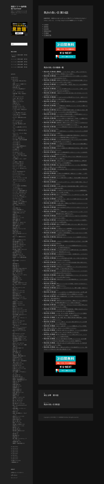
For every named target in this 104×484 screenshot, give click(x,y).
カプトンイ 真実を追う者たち (20, 130)
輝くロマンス (16, 402)
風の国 (14, 434)
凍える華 (15, 227)
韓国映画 (14, 462)
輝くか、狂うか (16, 400)
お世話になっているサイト (17, 472)
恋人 (14, 349)
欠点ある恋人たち (17, 364)
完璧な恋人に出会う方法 (18, 268)
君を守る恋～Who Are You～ (20, 81)
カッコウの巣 (16, 122)
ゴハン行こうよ (16, 198)
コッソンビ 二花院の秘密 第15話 (19, 64)
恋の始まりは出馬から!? (18, 337)
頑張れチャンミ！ (17, 426)
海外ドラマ (15, 460)
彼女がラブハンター (17, 292)
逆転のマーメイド (17, 416)
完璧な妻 (15, 267)
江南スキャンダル (17, 367)
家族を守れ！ (16, 279)
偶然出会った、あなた (18, 222)
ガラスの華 (15, 144)
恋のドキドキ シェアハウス (19, 330)
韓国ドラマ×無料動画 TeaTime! (18, 7)
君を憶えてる (16, 252)
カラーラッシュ (16, 136)
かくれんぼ (15, 104)
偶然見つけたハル (17, 224)
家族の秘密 (15, 278)
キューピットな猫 (17, 165)
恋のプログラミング (17, 333)
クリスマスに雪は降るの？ (19, 88)
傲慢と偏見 (15, 225)
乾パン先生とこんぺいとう (19, 205)
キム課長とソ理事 (17, 162)
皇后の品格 (15, 370)
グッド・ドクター (17, 92)
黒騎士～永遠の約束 (17, 443)
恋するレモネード (17, 313)
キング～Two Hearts (18, 171)
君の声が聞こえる (17, 243)
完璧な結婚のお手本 (17, 270)
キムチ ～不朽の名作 (18, 154)
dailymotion (47, 31)
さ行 (13, 446)
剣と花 (14, 230)
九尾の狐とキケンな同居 (18, 201)
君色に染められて (17, 254)
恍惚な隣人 (15, 351)
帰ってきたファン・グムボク (20, 284)
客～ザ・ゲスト (16, 273)
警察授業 (15, 394)
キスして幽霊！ (16, 147)
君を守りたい (16, 247)
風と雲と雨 (15, 429)
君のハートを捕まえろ (18, 240)
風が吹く (15, 427)
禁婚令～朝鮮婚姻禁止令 (18, 379)
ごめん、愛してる (17, 98)
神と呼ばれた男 (16, 376)
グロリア (15, 184)
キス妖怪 (15, 149)
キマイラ (15, 151)
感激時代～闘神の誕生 (18, 356)
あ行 (13, 77)
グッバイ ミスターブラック (19, 181)
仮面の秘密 (15, 219)
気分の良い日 (16, 365)
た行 (13, 448)
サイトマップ (14, 478)
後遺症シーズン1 (17, 302)
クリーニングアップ (17, 174)
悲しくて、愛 (16, 354)
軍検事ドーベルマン (17, 397)
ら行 (13, 457)
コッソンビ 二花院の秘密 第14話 (19, 67)
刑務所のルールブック (18, 228)
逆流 (14, 411)
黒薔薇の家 (15, 441)
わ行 (13, 458)
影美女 (14, 289)
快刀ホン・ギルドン (17, 305)
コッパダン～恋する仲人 (18, 192)
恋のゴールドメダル (17, 321)
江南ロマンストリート (18, 368)
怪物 (14, 306)
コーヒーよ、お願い (17, 195)
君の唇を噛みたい (17, 241)
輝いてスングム (16, 399)
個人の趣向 (15, 220)
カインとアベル (16, 120)
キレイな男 (15, 85)
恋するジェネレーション (18, 309)
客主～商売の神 (16, 271)
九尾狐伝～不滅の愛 (17, 203)
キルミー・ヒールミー (18, 166)
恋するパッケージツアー (18, 311)
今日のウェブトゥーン (18, 211)
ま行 (13, 453)
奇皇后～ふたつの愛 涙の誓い (20, 257)
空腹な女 (15, 383)
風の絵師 (15, 435)
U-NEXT (46, 25)
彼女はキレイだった (17, 297)
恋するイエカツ (16, 308)
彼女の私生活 (16, 295)
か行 (13, 79)
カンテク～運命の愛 (17, 138)
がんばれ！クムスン (17, 108)
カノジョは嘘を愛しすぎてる (20, 127)
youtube (46, 29)
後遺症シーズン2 (17, 303)
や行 (13, 455)
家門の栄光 (15, 281)
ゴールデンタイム (17, 96)
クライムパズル (16, 173)
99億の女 (15, 103)
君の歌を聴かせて (17, 246)
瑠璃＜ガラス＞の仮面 (18, 84)
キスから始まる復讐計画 (18, 146)
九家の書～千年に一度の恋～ (20, 93)
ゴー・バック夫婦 (17, 200)
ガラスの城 (15, 143)
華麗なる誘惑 (16, 389)
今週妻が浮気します (17, 213)
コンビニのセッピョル (18, 193)
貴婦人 (14, 395)
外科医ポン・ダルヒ (17, 255)
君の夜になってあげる (18, 244)
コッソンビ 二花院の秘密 (19, 190)
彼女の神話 (15, 294)
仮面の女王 (15, 216)
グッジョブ (15, 176)
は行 (13, 452)
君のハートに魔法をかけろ (19, 236)
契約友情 (15, 263)
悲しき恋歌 (15, 352)
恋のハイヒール (16, 100)
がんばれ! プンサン (17, 106)
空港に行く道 (16, 381)
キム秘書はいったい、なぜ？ (20, 158)
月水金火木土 (16, 357)
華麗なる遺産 (16, 391)
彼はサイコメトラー (17, 290)
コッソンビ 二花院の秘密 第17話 (19, 59)
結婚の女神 (15, 384)
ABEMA (46, 27)
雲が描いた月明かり (17, 424)
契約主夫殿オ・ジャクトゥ (19, 260)
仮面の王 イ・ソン (17, 217)
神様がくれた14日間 (17, 378)
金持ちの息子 (16, 419)
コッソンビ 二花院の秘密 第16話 (19, 61)
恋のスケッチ (16, 322)
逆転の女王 (15, 418)
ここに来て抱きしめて (18, 112)
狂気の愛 (15, 87)
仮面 (14, 214)
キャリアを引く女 (17, 163)
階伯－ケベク (16, 422)
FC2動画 (46, 33)
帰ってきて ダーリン (18, 287)
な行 (13, 450)
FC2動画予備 (47, 35)
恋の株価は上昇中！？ (18, 338)
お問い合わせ (14, 475)
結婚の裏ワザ (16, 386)
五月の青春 (15, 208)
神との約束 (15, 375)
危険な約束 (15, 232)
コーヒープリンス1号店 (18, 197)
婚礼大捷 (15, 265)
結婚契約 (15, 387)
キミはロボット (16, 152)
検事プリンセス (16, 359)
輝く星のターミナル (17, 403)
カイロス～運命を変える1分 (19, 117)
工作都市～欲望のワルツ (18, 282)
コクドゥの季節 (16, 189)
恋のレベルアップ (17, 335)
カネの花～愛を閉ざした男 (19, 123)
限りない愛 (15, 421)
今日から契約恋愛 (17, 209)
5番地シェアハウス (17, 101)
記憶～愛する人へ (17, 392)
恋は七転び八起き (17, 348)
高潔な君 (15, 437)
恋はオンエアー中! (17, 343)
